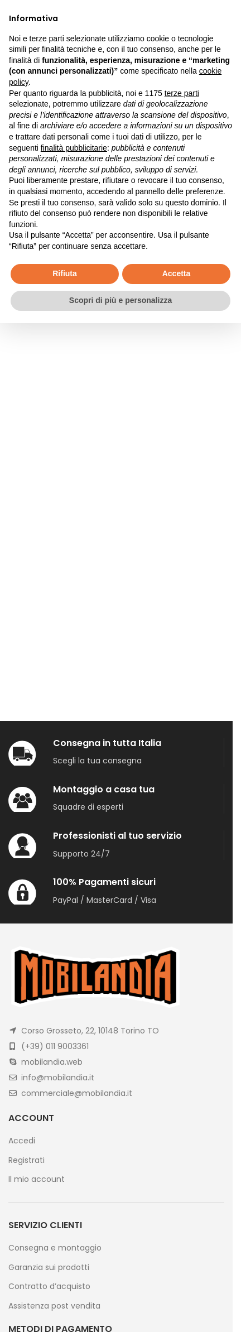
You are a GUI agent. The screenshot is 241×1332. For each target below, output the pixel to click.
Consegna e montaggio (55, 1248)
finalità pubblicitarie (74, 147)
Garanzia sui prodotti (48, 1267)
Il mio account (36, 1179)
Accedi (21, 1141)
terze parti (182, 93)
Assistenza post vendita (54, 1306)
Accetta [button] (176, 273)
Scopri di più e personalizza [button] (120, 300)
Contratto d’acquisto (49, 1286)
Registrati (26, 1160)
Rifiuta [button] (64, 273)
